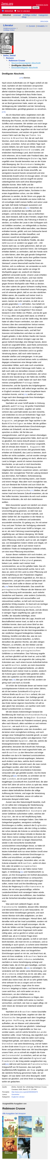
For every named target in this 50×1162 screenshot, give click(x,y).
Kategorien (43, 15)
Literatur (8, 25)
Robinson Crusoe (17, 60)
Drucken (44, 21)
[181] (21, 872)
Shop (24, 17)
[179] (13, 680)
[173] (21, 78)
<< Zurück (30, 26)
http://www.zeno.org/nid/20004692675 (25, 1092)
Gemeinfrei (15, 1094)
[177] (32, 490)
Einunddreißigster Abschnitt (24, 68)
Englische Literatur (18, 1097)
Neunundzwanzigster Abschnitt (26, 63)
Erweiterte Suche (42, 5)
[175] (19, 304)
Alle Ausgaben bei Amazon (14, 1113)
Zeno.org (7, 3)
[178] (6, 586)
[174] (27, 208)
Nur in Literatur (22, 11)
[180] (15, 776)
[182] (28, 968)
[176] (25, 394)
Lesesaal (17, 15)
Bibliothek (7, 11)
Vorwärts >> (42, 26)
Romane (10, 58)
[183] (7, 1064)
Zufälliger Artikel (30, 15)
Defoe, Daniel (9, 55)
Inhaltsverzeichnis (9, 28)
